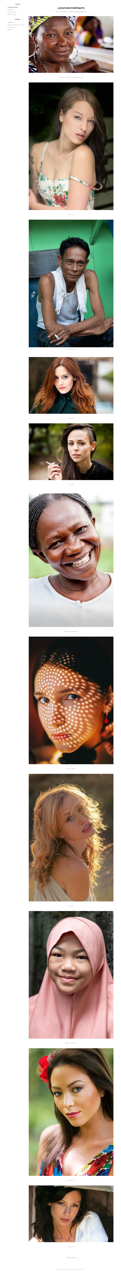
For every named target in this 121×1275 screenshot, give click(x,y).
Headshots (10, 9)
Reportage (17, 19)
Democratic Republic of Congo (16, 25)
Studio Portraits (12, 12)
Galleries (17, 4)
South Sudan (11, 27)
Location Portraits (13, 7)
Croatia (10, 29)
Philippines (11, 22)
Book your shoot (12, 14)
